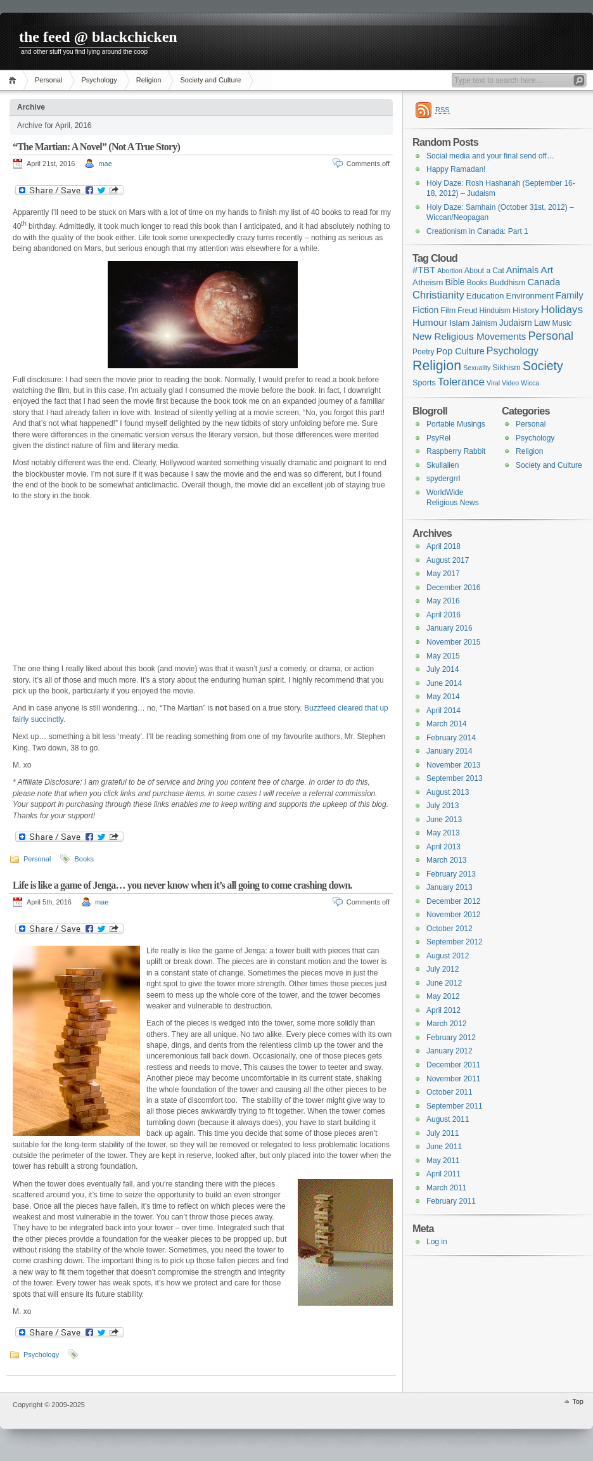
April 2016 (443, 614)
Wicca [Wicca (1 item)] (530, 383)
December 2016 (453, 587)
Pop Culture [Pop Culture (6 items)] (460, 351)
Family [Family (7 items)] (569, 295)
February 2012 (451, 1037)
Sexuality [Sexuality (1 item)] (476, 367)
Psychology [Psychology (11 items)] (513, 350)
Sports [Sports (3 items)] (424, 382)
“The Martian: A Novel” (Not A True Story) (96, 146)
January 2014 (449, 751)
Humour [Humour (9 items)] (429, 322)
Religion (149, 80)
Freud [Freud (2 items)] (467, 310)
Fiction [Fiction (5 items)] (425, 310)
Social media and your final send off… (490, 155)
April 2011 (443, 1173)
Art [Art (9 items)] (546, 269)
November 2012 (453, 914)
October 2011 (449, 1092)
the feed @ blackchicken (98, 37)
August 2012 (447, 955)
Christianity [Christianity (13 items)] (438, 295)
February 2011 (451, 1201)
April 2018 (443, 546)
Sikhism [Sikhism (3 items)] (506, 367)
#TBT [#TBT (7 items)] (423, 270)
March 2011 (446, 1187)
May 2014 (443, 696)
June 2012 (444, 983)
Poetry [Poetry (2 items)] (423, 351)
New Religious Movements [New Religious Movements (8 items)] (469, 336)
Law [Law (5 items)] (542, 323)
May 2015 (443, 656)
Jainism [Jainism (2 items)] (484, 323)
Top (577, 1401)
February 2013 (451, 874)
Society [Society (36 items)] (543, 366)
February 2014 (451, 737)
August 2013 (447, 792)
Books (84, 859)
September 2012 (454, 941)
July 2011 (442, 1133)
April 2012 (443, 1010)
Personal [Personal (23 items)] (550, 336)
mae (105, 163)
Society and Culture (210, 80)
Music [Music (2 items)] (561, 323)
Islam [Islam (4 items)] (459, 323)
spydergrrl (443, 478)
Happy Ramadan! (455, 169)
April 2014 (443, 710)
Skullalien (442, 465)
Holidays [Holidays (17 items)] (562, 309)
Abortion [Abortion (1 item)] (449, 270)
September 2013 (454, 778)
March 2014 (446, 723)
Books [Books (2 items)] (477, 282)
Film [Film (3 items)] (448, 310)
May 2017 (443, 573)
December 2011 (453, 1064)
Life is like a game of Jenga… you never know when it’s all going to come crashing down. (182, 885)
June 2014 (444, 683)
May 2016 (443, 600)
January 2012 (449, 1050)
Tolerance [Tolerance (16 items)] (461, 382)
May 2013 (443, 832)
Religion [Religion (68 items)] (436, 365)
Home (14, 80)
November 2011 (453, 1078)
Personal (48, 80)
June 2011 (444, 1146)
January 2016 (449, 628)
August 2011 (447, 1119)
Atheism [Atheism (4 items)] (427, 282)
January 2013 (449, 887)
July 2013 (442, 805)
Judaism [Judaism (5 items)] (515, 323)
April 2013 (443, 846)
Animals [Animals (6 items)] (522, 270)
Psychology (99, 80)
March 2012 (446, 1023)
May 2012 (443, 996)
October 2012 (449, 928)
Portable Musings (455, 424)
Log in (436, 1241)
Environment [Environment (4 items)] (530, 295)
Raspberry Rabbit (455, 451)
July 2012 (442, 969)
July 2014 (442, 669)
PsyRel (438, 438)
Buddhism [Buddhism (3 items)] (508, 282)
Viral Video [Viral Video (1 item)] (503, 383)
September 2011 (454, 1106)
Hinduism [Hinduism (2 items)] (495, 310)
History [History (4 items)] (526, 310)
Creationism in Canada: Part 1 (477, 231)
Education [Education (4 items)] (485, 295)
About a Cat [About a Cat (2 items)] (484, 270)
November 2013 (453, 765)
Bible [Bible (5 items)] (455, 282)
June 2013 (444, 819)
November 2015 (453, 642)
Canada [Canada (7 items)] (543, 282)
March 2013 (446, 860)
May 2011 (443, 1160)
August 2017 (447, 560)
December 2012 (453, 901)
